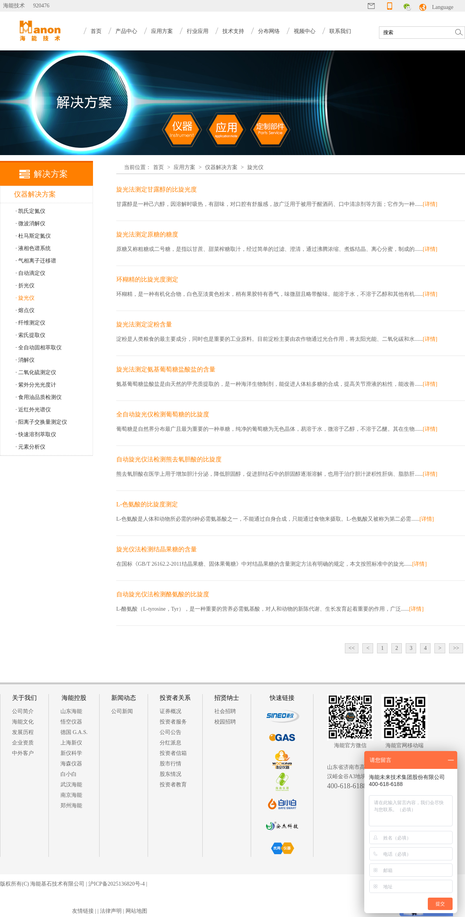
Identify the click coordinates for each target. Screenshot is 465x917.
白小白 (68, 774)
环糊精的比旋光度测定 (147, 279)
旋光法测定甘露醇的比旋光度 (156, 189)
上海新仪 (71, 743)
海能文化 (23, 722)
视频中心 (304, 31)
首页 (96, 31)
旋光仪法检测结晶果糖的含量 (156, 549)
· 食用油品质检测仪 (39, 397)
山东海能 (71, 711)
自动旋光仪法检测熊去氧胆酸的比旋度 (169, 459)
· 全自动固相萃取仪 (39, 348)
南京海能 (71, 795)
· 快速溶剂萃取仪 (36, 434)
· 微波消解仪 (30, 223)
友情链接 (83, 911)
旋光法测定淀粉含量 (144, 324)
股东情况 (170, 774)
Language (442, 7)
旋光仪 (255, 167)
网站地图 (136, 911)
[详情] (430, 204)
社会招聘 (225, 711)
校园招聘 (225, 722)
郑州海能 (71, 805)
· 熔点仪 (25, 310)
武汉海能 (71, 784)
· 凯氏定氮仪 (30, 211)
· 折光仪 (25, 285)
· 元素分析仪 (30, 447)
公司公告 (170, 732)
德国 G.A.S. (74, 732)
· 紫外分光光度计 (36, 385)
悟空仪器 (71, 722)
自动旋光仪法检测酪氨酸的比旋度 (162, 594)
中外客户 (23, 753)
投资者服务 (173, 722)
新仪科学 (71, 753)
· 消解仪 (25, 360)
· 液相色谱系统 (33, 248)
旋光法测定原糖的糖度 (147, 234)
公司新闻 (122, 711)
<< (352, 648)
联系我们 (340, 31)
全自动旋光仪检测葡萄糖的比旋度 (162, 414)
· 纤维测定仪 (30, 323)
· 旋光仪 (25, 298)
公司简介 (23, 711)
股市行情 (170, 764)
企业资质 (23, 743)
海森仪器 (71, 764)
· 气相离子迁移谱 (36, 261)
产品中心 (126, 31)
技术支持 (233, 31)
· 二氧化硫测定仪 (36, 372)
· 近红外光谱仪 (33, 410)
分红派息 (170, 743)
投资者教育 (173, 784)
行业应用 (197, 31)
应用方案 (162, 31)
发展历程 (23, 732)
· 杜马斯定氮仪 (33, 236)
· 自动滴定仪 (30, 273)
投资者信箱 (173, 753)
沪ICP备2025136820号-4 (116, 884)
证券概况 (170, 711)
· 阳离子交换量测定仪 (41, 422)
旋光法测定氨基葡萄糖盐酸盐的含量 (165, 369)
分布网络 (269, 31)
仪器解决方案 (221, 167)
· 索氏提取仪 (30, 335)
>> (456, 648)
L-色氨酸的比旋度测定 (147, 504)
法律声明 (111, 911)
